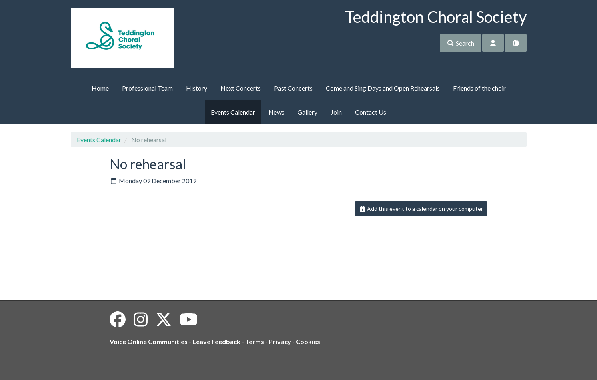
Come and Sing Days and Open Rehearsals (383, 88)
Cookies (308, 341)
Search (460, 43)
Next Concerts (240, 88)
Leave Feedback (216, 341)
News (276, 112)
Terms (254, 341)
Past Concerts (293, 88)
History (196, 88)
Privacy (280, 341)
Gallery (307, 112)
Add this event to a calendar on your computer (421, 208)
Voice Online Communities (149, 341)
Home (100, 88)
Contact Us (370, 112)
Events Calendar (233, 112)
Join (336, 112)
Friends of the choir (479, 88)
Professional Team (147, 88)
